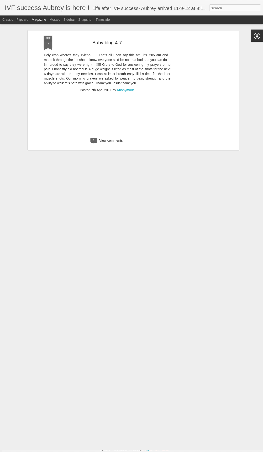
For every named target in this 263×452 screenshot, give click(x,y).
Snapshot (85, 19)
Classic (7, 19)
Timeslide (103, 19)
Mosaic (54, 19)
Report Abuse (160, 449)
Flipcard (22, 19)
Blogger (146, 449)
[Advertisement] (197, 94)
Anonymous (125, 73)
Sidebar (69, 19)
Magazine (39, 19)
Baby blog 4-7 (107, 25)
